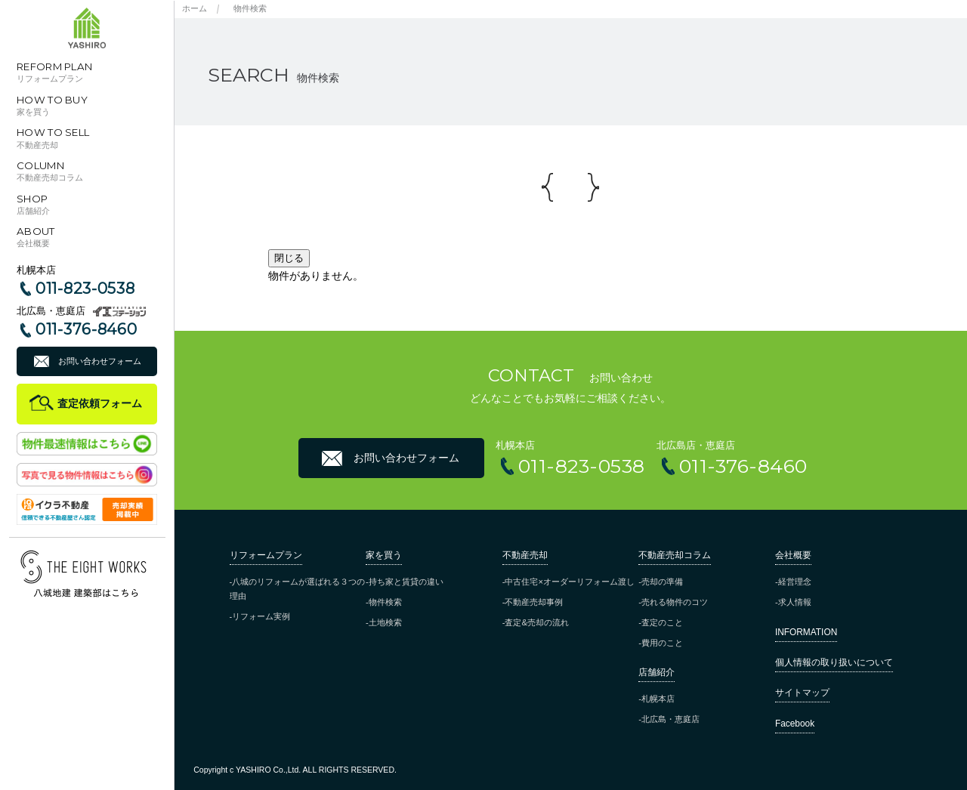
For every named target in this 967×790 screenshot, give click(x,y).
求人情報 (794, 601)
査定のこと (662, 622)
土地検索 (385, 622)
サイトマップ (802, 692)
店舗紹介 (656, 672)
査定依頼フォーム (99, 403)
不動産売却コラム (674, 555)
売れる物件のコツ (674, 601)
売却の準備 (662, 581)
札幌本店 (658, 698)
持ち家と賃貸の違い (406, 581)
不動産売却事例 (534, 601)
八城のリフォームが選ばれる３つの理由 (298, 588)
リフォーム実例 (261, 616)
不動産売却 (525, 555)
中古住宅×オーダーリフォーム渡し (570, 581)
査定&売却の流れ (536, 622)
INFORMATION (806, 632)
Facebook (794, 723)
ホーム (194, 8)
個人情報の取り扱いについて (834, 662)
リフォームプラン (266, 555)
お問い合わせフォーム (99, 361)
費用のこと (662, 642)
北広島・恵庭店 (670, 719)
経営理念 (794, 581)
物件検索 (250, 8)
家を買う (384, 555)
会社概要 (793, 555)
